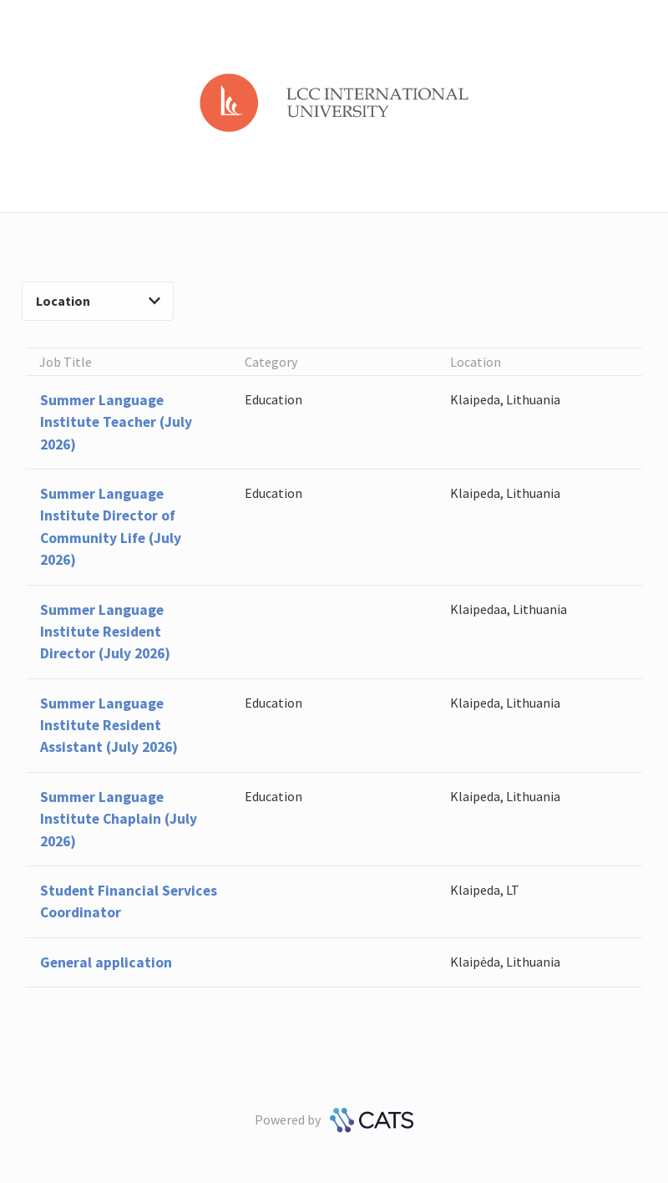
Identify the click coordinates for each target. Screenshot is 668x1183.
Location (98, 300)
